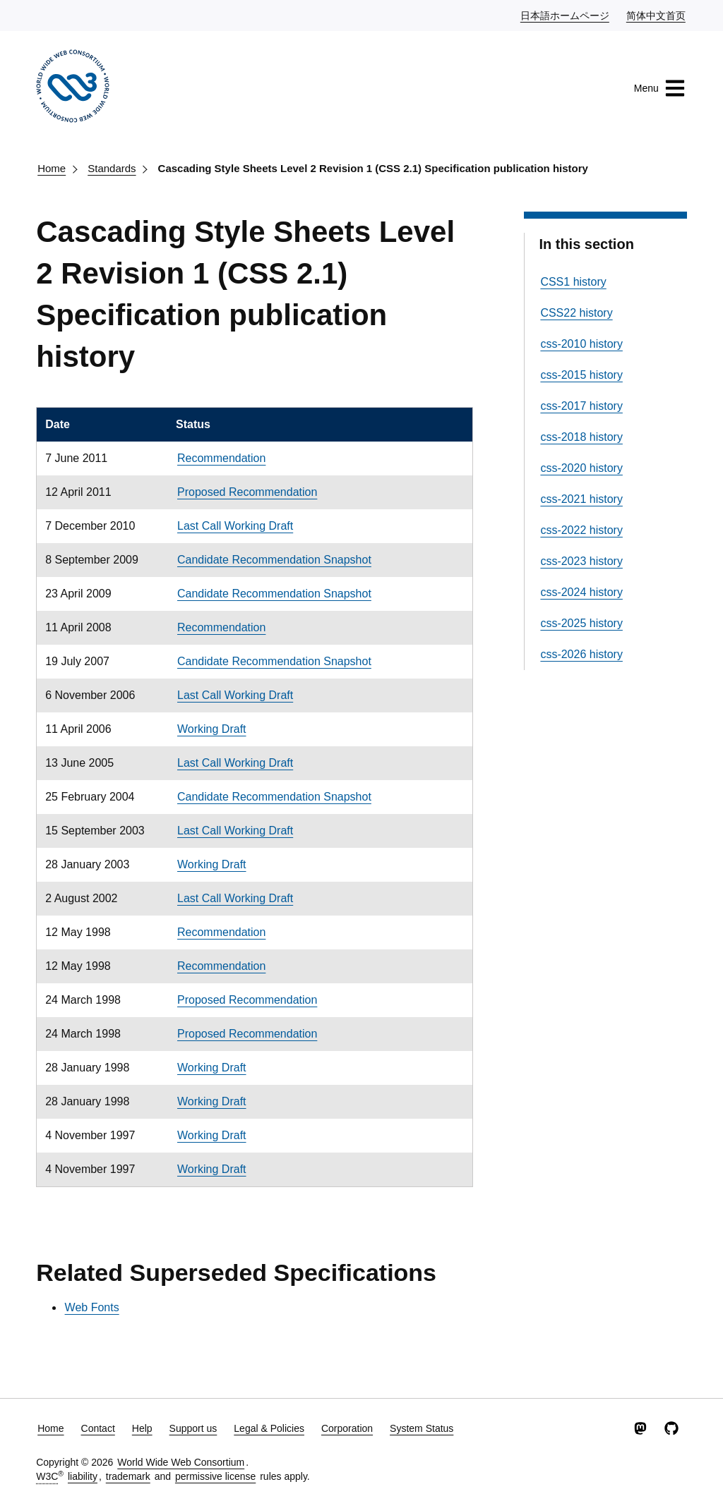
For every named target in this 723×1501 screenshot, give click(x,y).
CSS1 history (573, 282)
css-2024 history (581, 592)
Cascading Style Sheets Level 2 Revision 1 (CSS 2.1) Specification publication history (373, 168)
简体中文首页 (656, 14)
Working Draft (211, 729)
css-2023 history (581, 561)
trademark (128, 1476)
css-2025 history (581, 623)
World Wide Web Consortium (180, 1462)
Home (51, 168)
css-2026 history (581, 654)
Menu (660, 88)
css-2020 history (581, 468)
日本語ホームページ (565, 14)
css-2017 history (581, 406)
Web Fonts (92, 1307)
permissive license (215, 1476)
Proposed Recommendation (247, 492)
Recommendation (221, 458)
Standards (112, 168)
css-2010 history (581, 344)
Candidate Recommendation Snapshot (274, 560)
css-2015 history (581, 375)
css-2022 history (581, 530)
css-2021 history (581, 499)
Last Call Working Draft (235, 526)
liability (82, 1476)
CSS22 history (576, 313)
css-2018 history (581, 437)
